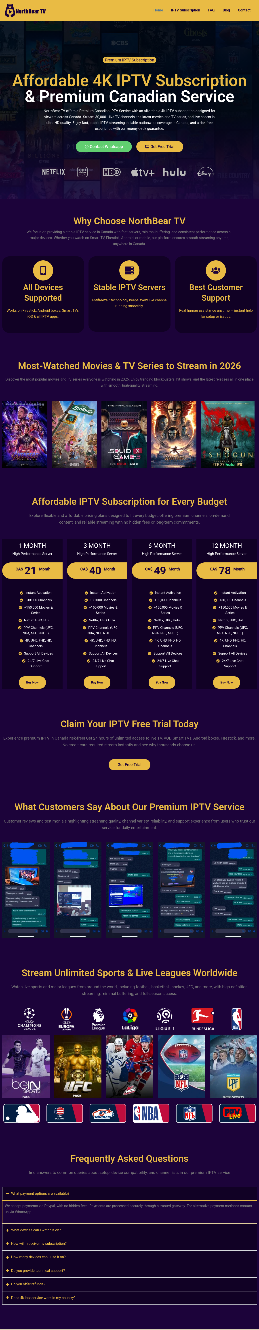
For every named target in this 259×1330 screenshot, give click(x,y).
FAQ (213, 10)
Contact (244, 10)
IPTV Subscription (188, 10)
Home (162, 10)
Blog (227, 10)
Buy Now (32, 682)
